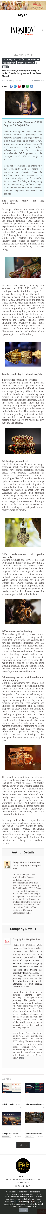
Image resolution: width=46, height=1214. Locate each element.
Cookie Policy (23, 1201)
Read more (23, 1145)
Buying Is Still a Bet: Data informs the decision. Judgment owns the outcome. (11, 1134)
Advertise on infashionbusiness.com (23, 1180)
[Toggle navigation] (3, 30)
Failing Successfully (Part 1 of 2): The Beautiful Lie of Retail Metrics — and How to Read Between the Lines (34, 1104)
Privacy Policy (23, 1183)
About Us (23, 1176)
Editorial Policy (22, 1186)
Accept (24, 1210)
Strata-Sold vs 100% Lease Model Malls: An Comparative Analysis (34, 1134)
